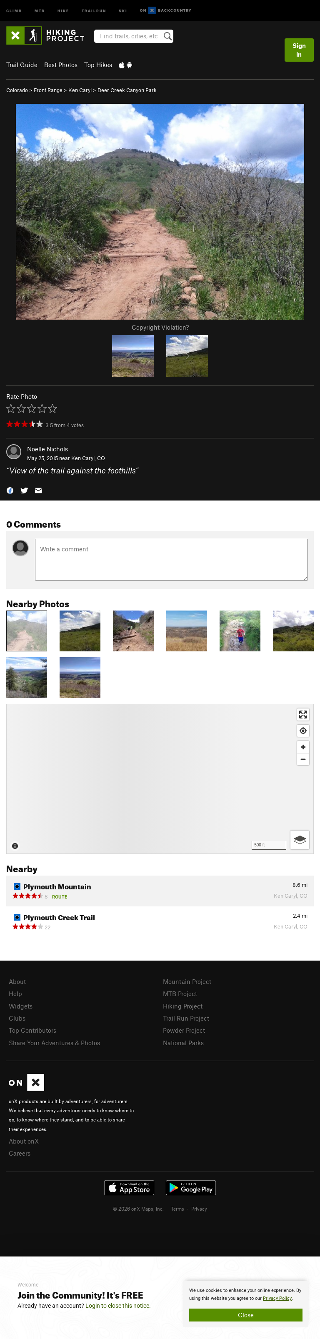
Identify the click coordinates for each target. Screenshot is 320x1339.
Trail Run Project (186, 1018)
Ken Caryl (80, 90)
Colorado (17, 90)
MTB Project (180, 993)
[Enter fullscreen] (303, 714)
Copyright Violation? (160, 327)
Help (15, 993)
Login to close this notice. (118, 1305)
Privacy (199, 1208)
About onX (24, 1141)
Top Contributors (32, 1030)
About (17, 981)
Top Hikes (98, 64)
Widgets (20, 1006)
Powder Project (184, 1030)
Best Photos (61, 64)
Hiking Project (182, 1006)
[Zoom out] (303, 759)
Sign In (299, 50)
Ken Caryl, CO (88, 458)
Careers (19, 1153)
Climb (14, 10)
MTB (40, 10)
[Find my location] (303, 731)
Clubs (17, 1018)
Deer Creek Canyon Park (127, 90)
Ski (123, 10)
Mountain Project (187, 981)
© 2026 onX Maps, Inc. (138, 1208)
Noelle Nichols (47, 449)
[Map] (160, 778)
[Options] (299, 840)
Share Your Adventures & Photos (54, 1042)
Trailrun (94, 10)
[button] (10, 490)
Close (246, 1315)
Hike (63, 10)
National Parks (183, 1042)
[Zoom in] (303, 747)
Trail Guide (22, 64)
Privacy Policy (277, 1298)
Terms (177, 1208)
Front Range (48, 90)
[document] (245, 1303)
